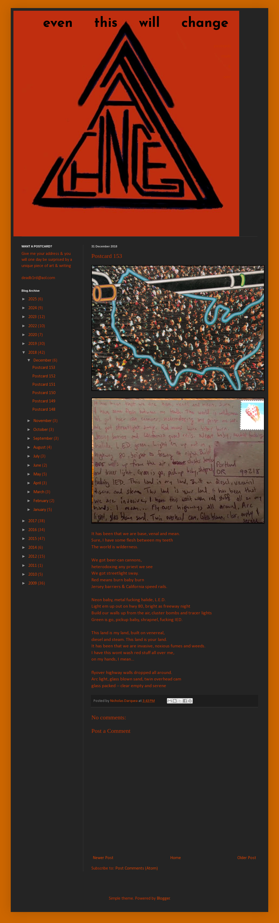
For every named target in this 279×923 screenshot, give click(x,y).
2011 (33, 566)
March (39, 492)
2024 (33, 308)
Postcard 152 (43, 376)
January (40, 510)
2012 (33, 556)
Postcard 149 (43, 401)
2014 (33, 548)
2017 (33, 521)
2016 (33, 530)
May (37, 474)
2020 (33, 335)
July (37, 456)
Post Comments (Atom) (136, 868)
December (42, 360)
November (43, 421)
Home (175, 858)
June (37, 465)
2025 (33, 299)
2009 (33, 583)
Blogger (163, 898)
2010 (33, 574)
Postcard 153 (43, 368)
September (43, 439)
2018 (33, 353)
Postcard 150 (43, 393)
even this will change (125, 23)
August (40, 447)
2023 (33, 317)
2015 (33, 539)
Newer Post (103, 858)
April (37, 483)
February (41, 501)
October (41, 430)
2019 (33, 344)
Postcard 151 (43, 385)
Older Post (246, 858)
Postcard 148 (43, 410)
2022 (33, 326)
